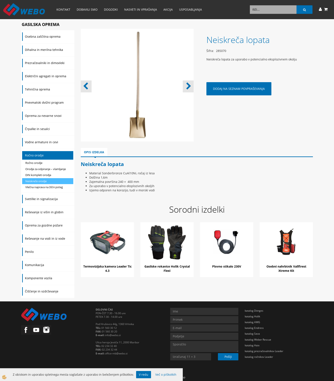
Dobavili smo (87, 9)
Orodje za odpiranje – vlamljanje (45, 169)
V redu (143, 374)
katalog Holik (252, 316)
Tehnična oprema (37, 89)
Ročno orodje (34, 155)
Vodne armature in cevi (41, 142)
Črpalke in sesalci (37, 129)
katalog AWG (252, 322)
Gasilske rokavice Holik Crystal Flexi (167, 268)
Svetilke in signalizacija (41, 199)
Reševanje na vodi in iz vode (45, 238)
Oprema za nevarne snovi (43, 116)
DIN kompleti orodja (38, 175)
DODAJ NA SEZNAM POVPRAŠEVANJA (239, 89)
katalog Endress (254, 328)
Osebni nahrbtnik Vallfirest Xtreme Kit (286, 268)
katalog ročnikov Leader (259, 357)
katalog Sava (252, 333)
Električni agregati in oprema (45, 76)
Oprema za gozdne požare (44, 225)
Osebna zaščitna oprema (42, 36)
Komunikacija (34, 265)
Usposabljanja (190, 9)
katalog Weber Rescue (258, 339)
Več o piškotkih (165, 374)
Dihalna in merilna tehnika (44, 50)
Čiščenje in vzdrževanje (41, 291)
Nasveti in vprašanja (140, 9)
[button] (188, 86)
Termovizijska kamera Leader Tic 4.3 (107, 268)
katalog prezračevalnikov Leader (264, 351)
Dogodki (111, 9)
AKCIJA (168, 9)
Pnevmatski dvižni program (44, 102)
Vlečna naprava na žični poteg (44, 187)
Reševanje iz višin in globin (44, 212)
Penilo (29, 252)
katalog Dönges (254, 310)
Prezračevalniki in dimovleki (45, 63)
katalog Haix (252, 345)
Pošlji (228, 357)
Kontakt (63, 9)
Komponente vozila (38, 278)
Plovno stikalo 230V (226, 266)
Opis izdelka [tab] (94, 152)
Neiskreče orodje (36, 181)
